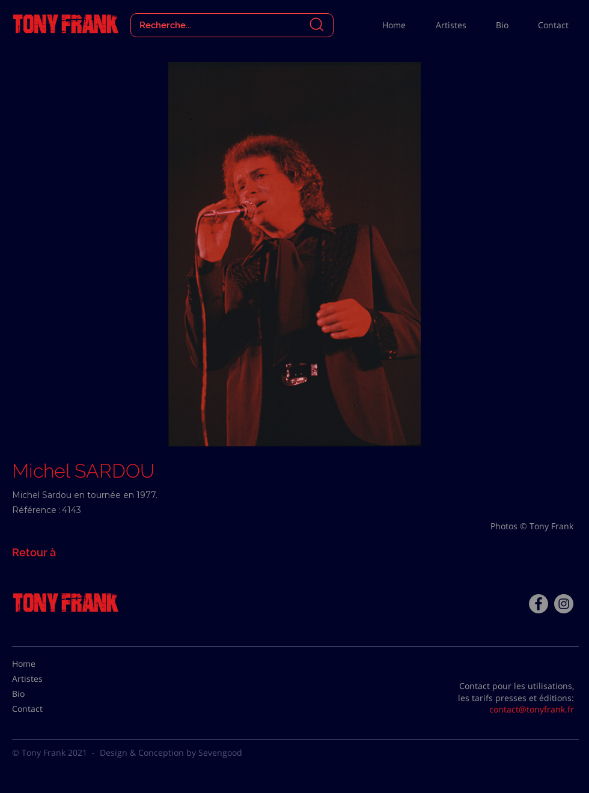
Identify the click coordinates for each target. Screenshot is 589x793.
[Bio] (42, 693)
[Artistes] (42, 678)
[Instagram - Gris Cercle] (563, 603)
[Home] (42, 663)
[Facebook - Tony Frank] (538, 603)
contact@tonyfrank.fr (531, 709)
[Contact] (42, 709)
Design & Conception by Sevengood (171, 752)
